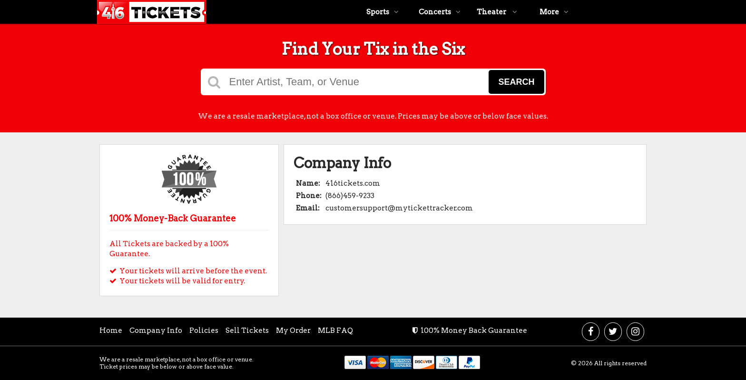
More (554, 12)
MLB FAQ (335, 330)
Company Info (155, 330)
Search (516, 82)
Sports (382, 12)
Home (110, 330)
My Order (293, 330)
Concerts (440, 12)
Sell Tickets (247, 330)
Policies (203, 330)
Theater (497, 12)
